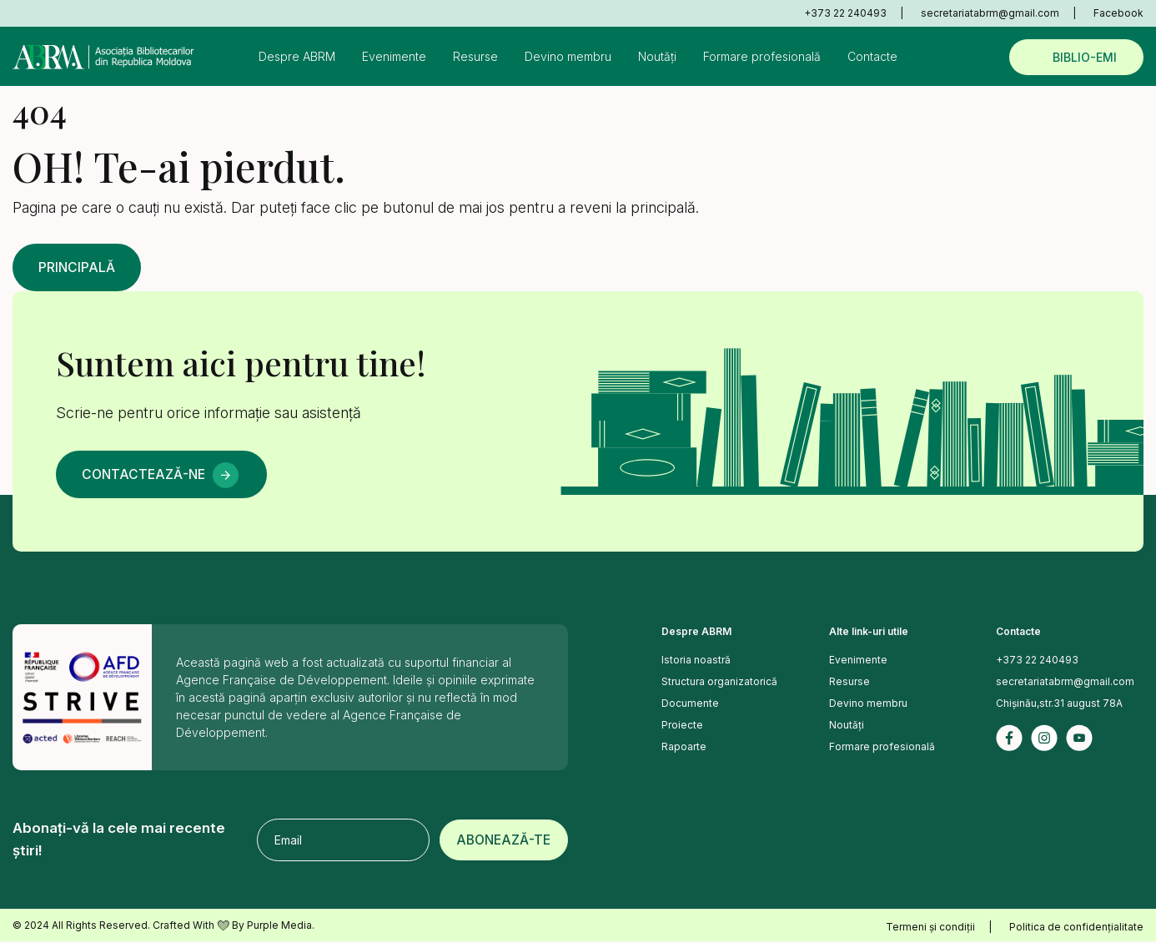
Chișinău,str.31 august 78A (1059, 704)
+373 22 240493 (845, 13)
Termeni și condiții (930, 928)
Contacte (872, 56)
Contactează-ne (147, 475)
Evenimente (394, 56)
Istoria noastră (696, 661)
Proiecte (682, 726)
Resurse (475, 56)
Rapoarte (683, 748)
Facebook (1118, 13)
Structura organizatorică (719, 683)
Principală (79, 268)
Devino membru (568, 56)
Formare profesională (762, 56)
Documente (690, 704)
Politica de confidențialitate (1076, 928)
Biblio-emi (1085, 57)
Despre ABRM (297, 56)
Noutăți (657, 56)
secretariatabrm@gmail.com (990, 13)
